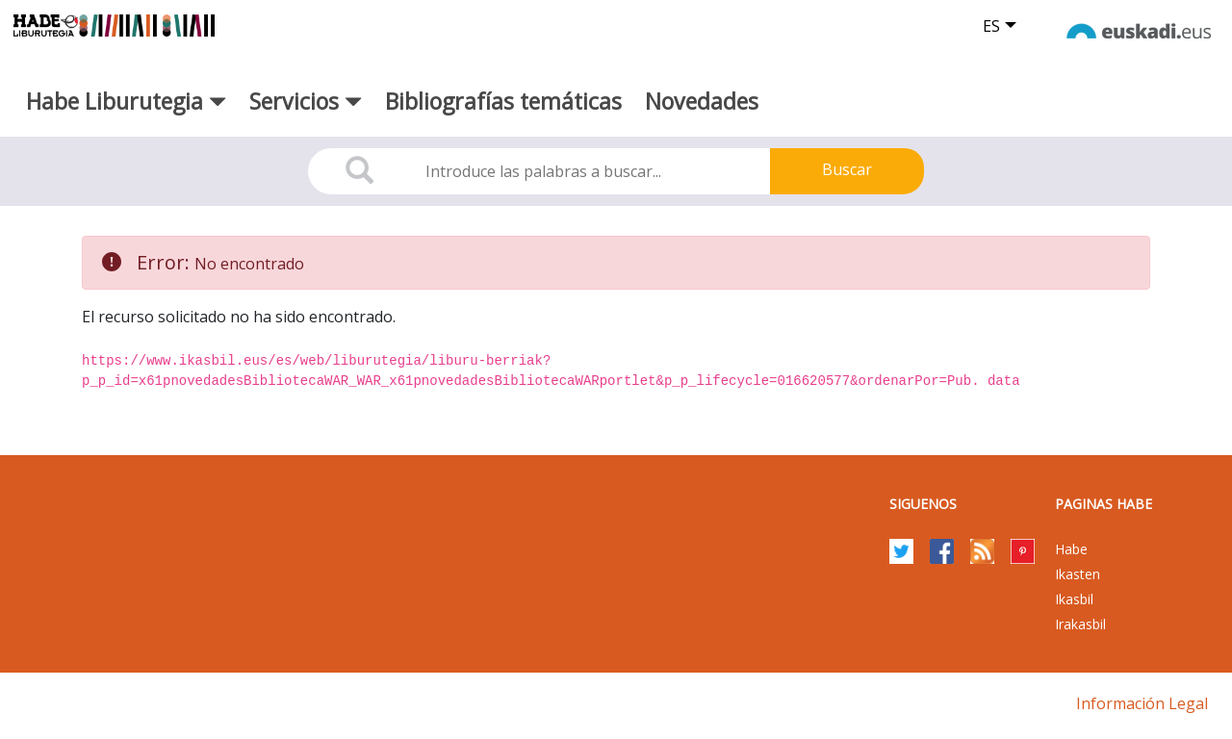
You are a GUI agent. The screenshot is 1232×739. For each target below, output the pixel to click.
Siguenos (923, 504)
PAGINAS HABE (1103, 504)
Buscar (847, 169)
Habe (1071, 549)
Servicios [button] (305, 101)
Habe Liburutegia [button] (126, 101)
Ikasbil (1074, 599)
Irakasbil (1080, 624)
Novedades (701, 101)
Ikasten (1077, 574)
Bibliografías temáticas (503, 101)
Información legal (1142, 703)
